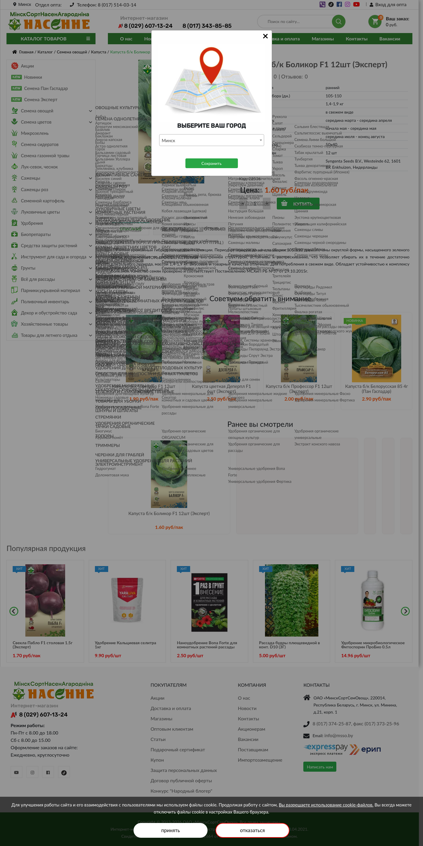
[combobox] (211, 140)
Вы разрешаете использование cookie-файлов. (326, 804)
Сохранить (211, 163)
